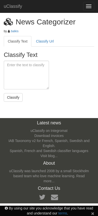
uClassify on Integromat (48, 131)
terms (62, 213)
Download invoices (49, 136)
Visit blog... (49, 156)
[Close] (92, 213)
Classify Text (17, 41)
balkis (14, 31)
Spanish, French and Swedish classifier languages (49, 151)
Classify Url (45, 41)
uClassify (13, 6)
